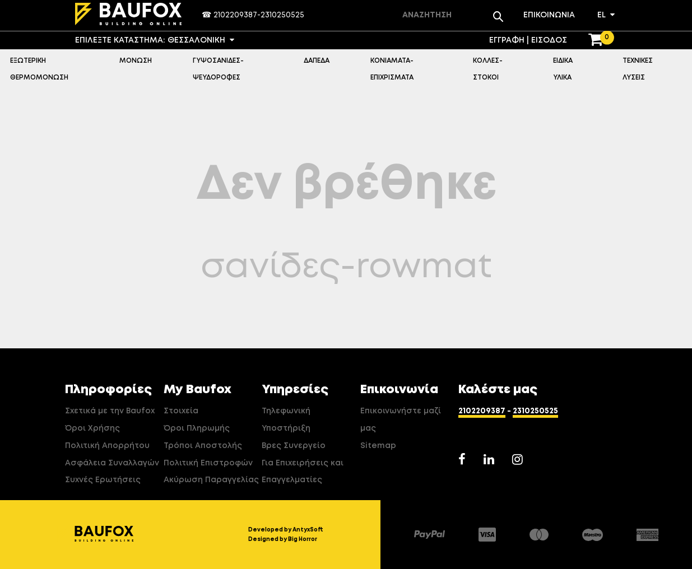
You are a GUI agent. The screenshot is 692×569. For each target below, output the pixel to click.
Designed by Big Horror (282, 539)
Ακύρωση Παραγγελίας (211, 480)
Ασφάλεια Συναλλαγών (112, 463)
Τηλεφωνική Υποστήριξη (286, 419)
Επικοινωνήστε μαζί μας (400, 419)
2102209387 (235, 15)
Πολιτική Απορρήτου (107, 446)
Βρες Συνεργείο (294, 446)
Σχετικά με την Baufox (110, 411)
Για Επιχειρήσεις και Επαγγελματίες (302, 471)
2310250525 (282, 15)
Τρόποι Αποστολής (203, 446)
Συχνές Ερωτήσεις (103, 480)
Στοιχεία (181, 411)
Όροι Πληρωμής (197, 428)
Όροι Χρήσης (92, 428)
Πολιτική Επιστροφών (208, 463)
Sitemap (378, 446)
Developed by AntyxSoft (285, 530)
